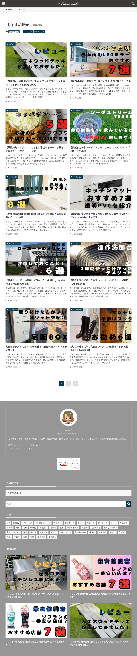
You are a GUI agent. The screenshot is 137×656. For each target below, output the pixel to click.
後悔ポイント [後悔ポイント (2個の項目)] (65, 532)
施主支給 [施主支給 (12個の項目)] (102, 532)
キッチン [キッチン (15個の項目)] (57, 523)
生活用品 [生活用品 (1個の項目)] (41, 537)
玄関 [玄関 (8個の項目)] (32, 537)
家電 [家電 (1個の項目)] (25, 532)
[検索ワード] (69, 504)
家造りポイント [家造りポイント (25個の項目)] (13, 532)
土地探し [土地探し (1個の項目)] (43, 528)
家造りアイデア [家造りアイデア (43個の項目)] (110, 528)
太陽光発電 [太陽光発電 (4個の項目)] (95, 528)
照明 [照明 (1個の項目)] (25, 537)
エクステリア (39, 32)
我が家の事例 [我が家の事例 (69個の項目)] (80, 532)
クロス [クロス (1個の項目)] (80, 523)
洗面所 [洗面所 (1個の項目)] (17, 537)
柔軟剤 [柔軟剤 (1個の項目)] (122, 532)
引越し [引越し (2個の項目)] (53, 532)
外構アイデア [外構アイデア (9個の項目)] (72, 528)
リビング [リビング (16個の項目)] (124, 523)
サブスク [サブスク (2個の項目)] (90, 523)
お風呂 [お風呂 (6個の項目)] (16, 523)
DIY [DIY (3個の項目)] (8, 523)
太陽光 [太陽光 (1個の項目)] (84, 528)
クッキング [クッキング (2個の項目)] (69, 523)
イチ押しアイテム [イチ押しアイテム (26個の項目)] (42, 523)
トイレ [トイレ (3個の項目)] (114, 523)
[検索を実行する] (128, 504)
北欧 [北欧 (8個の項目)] (25, 528)
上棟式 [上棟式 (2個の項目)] (9, 528)
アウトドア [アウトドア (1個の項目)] (27, 523)
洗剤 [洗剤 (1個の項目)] (8, 537)
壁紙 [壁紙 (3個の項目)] (61, 528)
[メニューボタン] (3, 3)
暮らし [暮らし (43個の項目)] (112, 532)
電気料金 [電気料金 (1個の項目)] (52, 537)
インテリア (28, 32)
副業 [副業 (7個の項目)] (18, 528)
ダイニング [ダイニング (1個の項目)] (102, 523)
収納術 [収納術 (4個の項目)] (33, 528)
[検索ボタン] (133, 3)
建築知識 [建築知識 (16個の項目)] (43, 532)
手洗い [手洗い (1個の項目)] (92, 532)
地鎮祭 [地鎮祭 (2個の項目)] (53, 528)
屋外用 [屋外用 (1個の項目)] (33, 532)
